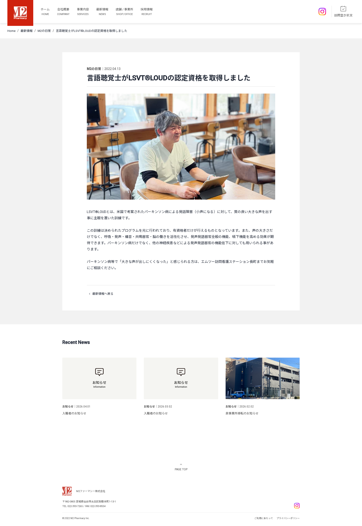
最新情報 (27, 31)
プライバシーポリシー (288, 518)
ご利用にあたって (263, 518)
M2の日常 (44, 31)
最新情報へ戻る (100, 294)
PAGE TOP (181, 469)
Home (11, 31)
